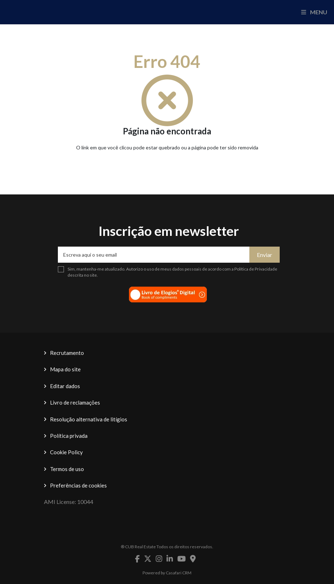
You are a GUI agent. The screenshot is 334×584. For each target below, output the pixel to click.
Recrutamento (67, 353)
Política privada (69, 435)
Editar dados (65, 386)
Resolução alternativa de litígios (88, 419)
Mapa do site (65, 369)
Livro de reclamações (75, 402)
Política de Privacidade (255, 269)
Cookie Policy (66, 452)
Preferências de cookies (78, 485)
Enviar (264, 254)
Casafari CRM (178, 572)
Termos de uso (67, 469)
